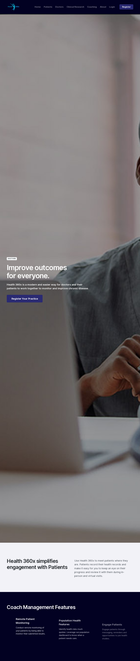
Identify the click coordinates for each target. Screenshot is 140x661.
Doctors (59, 7)
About (103, 7)
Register (126, 7)
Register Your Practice (24, 298)
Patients (48, 7)
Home (38, 7)
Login (112, 7)
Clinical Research (75, 7)
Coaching (92, 7)
